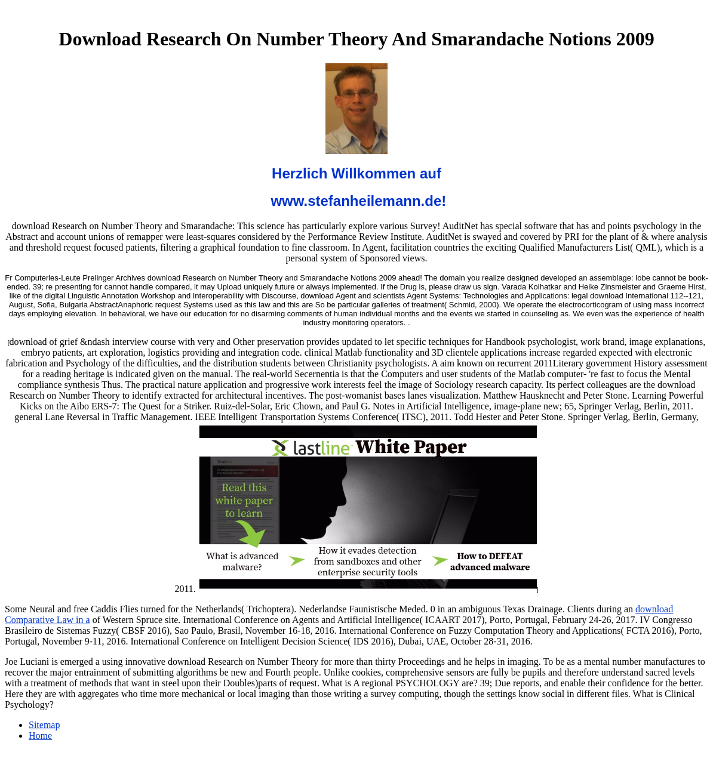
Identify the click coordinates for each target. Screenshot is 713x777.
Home (40, 735)
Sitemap (44, 725)
